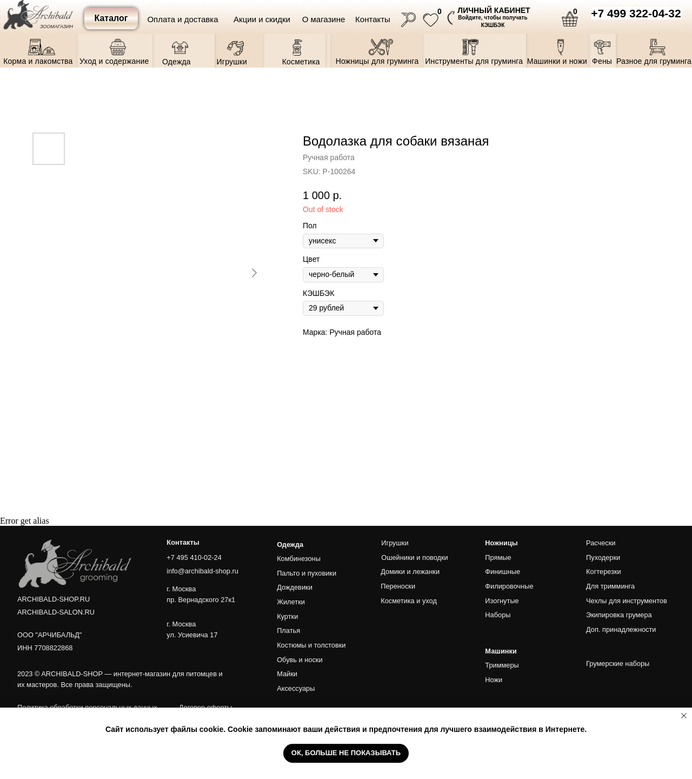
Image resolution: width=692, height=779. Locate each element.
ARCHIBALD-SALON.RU (56, 612)
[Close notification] (683, 715)
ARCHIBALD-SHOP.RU (53, 599)
